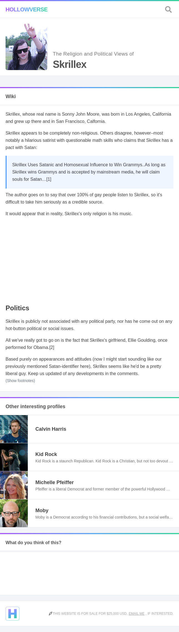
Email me (137, 614)
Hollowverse (27, 9)
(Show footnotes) (20, 380)
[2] (51, 347)
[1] (48, 179)
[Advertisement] (89, 261)
